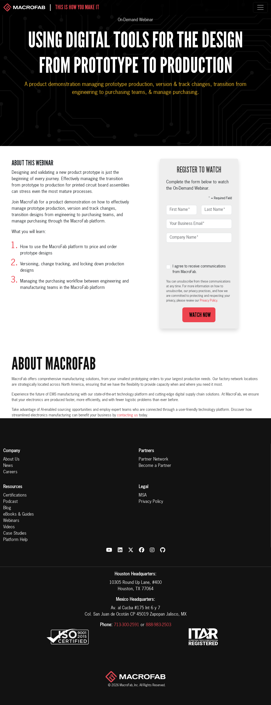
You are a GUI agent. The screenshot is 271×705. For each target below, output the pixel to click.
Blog (7, 508)
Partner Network (153, 459)
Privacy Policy (151, 502)
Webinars (11, 521)
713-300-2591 (126, 625)
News (8, 466)
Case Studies (14, 533)
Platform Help (15, 540)
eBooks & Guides (18, 514)
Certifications (15, 495)
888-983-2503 (158, 625)
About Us (11, 459)
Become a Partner (155, 466)
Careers (10, 472)
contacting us (127, 415)
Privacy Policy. (209, 300)
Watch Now (199, 315)
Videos (9, 527)
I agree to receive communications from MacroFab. (199, 269)
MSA (143, 495)
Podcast (10, 502)
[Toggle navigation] (260, 7)
